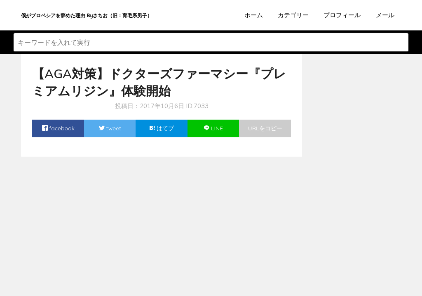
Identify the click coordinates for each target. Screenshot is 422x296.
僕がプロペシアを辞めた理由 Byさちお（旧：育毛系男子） (86, 15)
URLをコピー (265, 128)
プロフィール (342, 15)
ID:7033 (197, 106)
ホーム (253, 15)
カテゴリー (293, 15)
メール (385, 15)
